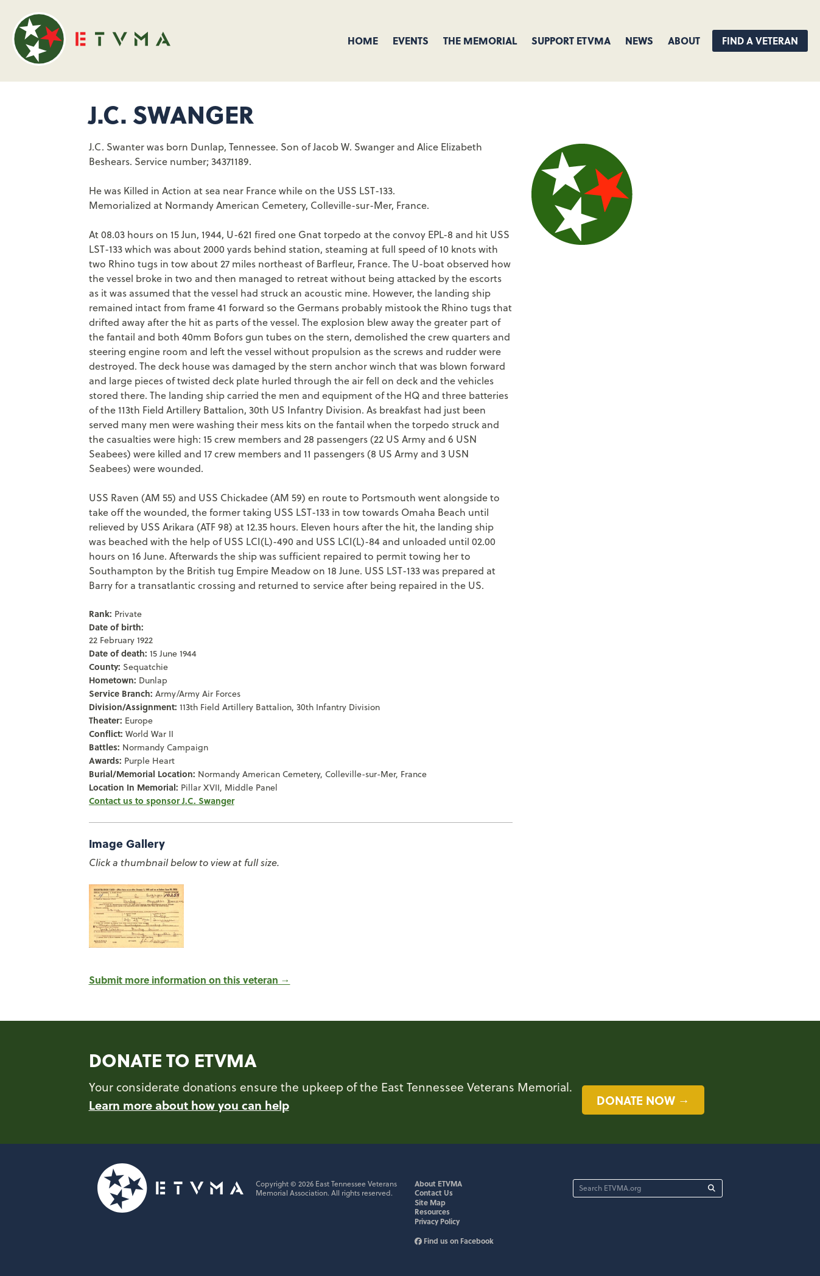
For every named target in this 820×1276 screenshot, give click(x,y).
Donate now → (643, 1100)
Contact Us (434, 1192)
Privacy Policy (437, 1221)
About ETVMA (438, 1183)
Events (411, 40)
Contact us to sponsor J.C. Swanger (161, 800)
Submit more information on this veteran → (189, 980)
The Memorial (480, 40)
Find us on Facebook (454, 1240)
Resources (432, 1211)
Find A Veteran (760, 40)
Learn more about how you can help (189, 1104)
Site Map (430, 1202)
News (639, 40)
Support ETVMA (571, 40)
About (684, 40)
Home (363, 40)
